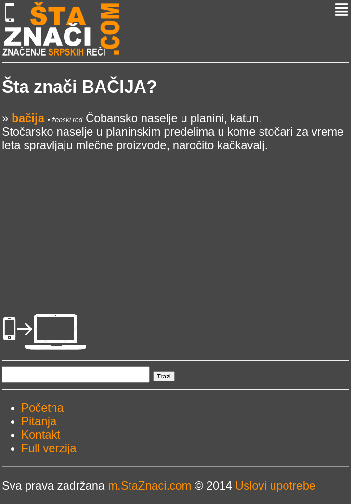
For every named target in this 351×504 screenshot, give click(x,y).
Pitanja (38, 421)
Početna (42, 407)
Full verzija (49, 447)
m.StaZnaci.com (149, 485)
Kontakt (40, 434)
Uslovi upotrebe (275, 485)
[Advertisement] (175, 219)
